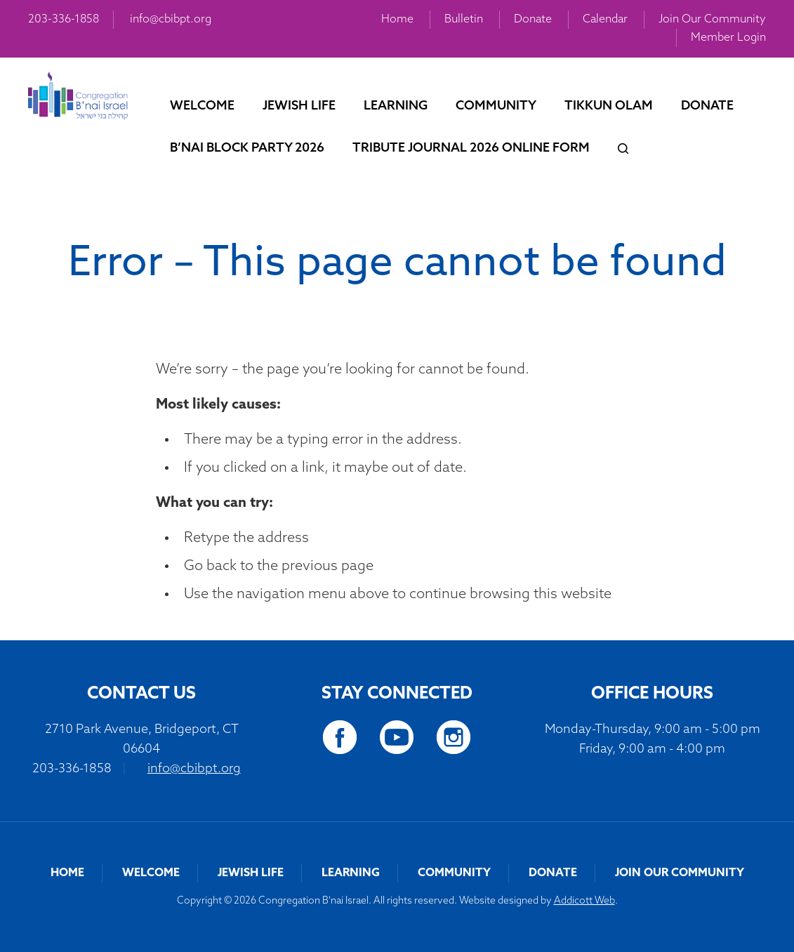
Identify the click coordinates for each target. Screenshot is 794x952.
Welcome (202, 106)
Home (397, 19)
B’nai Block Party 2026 (247, 148)
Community (496, 106)
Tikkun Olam (608, 106)
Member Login (728, 38)
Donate (533, 19)
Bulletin (463, 19)
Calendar (605, 19)
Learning (396, 106)
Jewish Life (299, 106)
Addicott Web (584, 901)
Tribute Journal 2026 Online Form (471, 148)
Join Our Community (712, 19)
